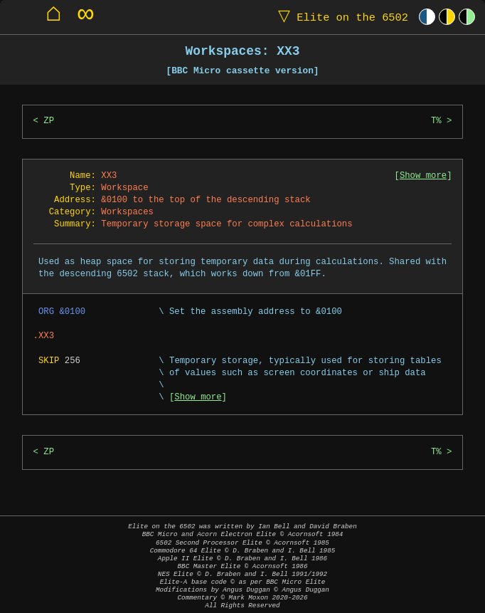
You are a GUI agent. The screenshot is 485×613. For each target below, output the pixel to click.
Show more (423, 176)
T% (436, 121)
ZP (48, 121)
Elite (340, 16)
